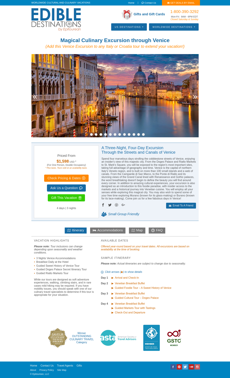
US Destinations (129, 27)
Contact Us (47, 365)
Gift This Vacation (66, 198)
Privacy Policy (46, 370)
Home (33, 365)
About (33, 370)
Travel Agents (65, 365)
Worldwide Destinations (174, 27)
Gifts (79, 365)
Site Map (61, 370)
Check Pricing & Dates (66, 178)
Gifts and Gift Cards (143, 14)
